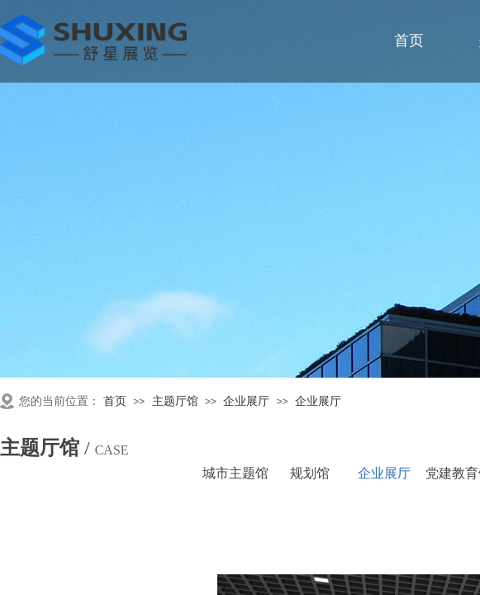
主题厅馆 (175, 401)
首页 (114, 401)
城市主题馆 (235, 473)
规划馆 (310, 473)
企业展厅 (246, 401)
